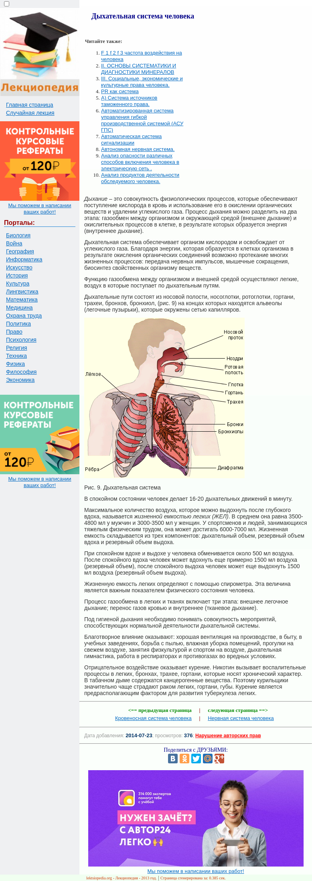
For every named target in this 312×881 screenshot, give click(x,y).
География (20, 251)
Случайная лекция (30, 113)
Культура (17, 283)
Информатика (24, 259)
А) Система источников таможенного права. (129, 101)
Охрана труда (24, 315)
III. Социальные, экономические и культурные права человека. (142, 81)
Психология (21, 339)
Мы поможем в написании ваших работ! (39, 208)
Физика (15, 364)
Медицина (19, 307)
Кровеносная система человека (153, 718)
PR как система (120, 91)
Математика (22, 299)
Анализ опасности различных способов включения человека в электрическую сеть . (140, 162)
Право (14, 331)
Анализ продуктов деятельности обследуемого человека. (140, 178)
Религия (16, 348)
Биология (18, 235)
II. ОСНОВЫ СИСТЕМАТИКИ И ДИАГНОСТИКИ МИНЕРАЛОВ (138, 69)
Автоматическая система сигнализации (131, 139)
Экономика (20, 380)
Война (14, 243)
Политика (18, 323)
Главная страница (29, 105)
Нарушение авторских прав (228, 735)
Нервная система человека (241, 718)
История (17, 275)
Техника (16, 356)
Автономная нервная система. (137, 149)
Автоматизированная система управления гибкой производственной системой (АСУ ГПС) (142, 120)
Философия (21, 372)
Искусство (19, 267)
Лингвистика (22, 291)
